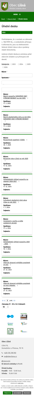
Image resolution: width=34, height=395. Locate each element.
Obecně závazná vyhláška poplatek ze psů (16, 264)
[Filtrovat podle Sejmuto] (17, 89)
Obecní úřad (11, 19)
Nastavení (27, 393)
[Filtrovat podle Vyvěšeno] (17, 82)
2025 (28, 64)
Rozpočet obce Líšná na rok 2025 (15, 159)
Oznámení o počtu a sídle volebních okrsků (13, 222)
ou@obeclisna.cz (10, 356)
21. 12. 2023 (7, 270)
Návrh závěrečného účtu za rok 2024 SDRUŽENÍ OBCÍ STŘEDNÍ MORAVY (17, 119)
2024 (21, 64)
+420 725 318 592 (10, 353)
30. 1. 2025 (7, 145)
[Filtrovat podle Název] (17, 75)
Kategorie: (5, 64)
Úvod (3, 19)
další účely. (21, 383)
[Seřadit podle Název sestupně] (7, 71)
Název (4, 72)
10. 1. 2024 (7, 249)
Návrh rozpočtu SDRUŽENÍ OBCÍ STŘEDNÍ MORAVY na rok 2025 (16, 97)
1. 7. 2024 (6, 207)
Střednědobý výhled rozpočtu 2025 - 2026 (16, 243)
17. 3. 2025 (7, 103)
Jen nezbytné (17, 393)
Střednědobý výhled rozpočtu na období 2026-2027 (15, 180)
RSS (17, 32)
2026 (6, 67)
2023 (14, 64)
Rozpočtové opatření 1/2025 (15, 140)
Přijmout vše (7, 393)
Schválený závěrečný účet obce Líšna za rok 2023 (15, 201)
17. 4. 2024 (7, 228)
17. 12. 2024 (7, 166)
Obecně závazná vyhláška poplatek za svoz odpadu (16, 284)
